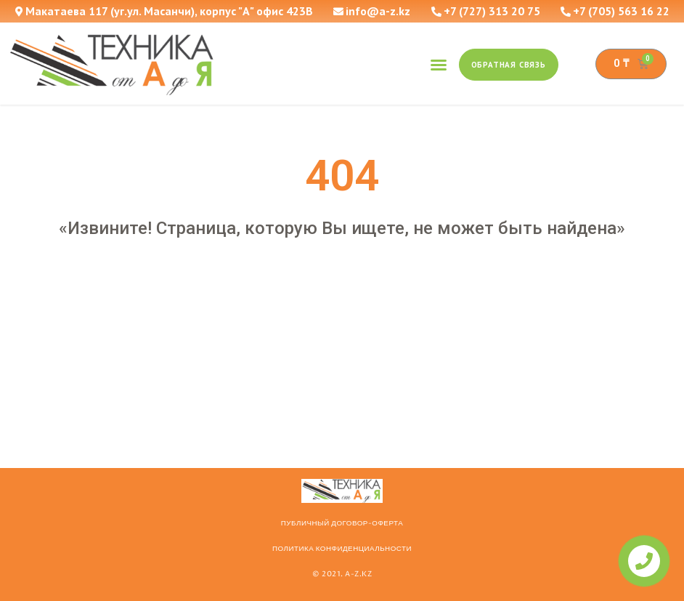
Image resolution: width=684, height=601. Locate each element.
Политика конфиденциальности (342, 549)
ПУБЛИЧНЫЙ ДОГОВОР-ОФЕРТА (342, 523)
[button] (439, 65)
